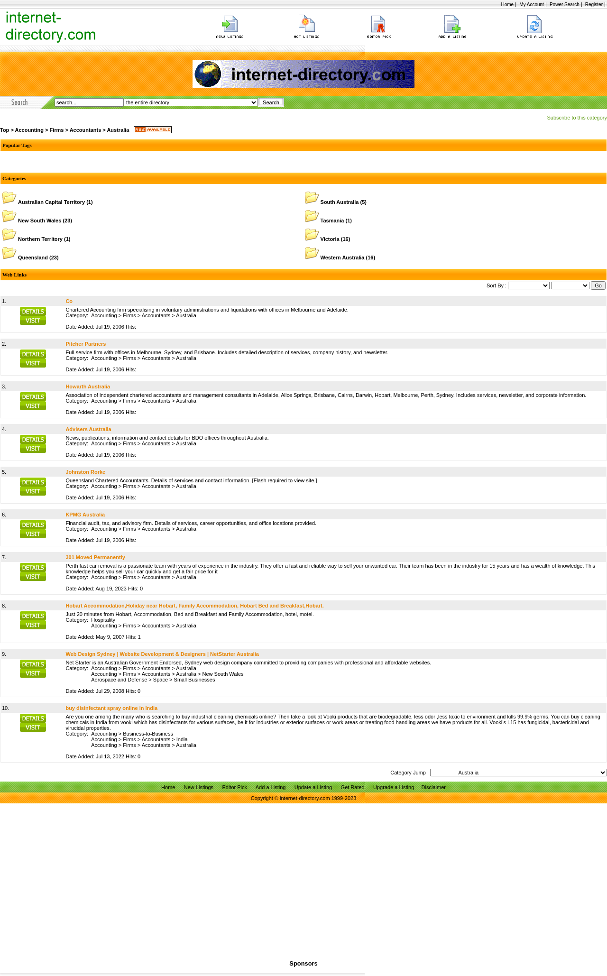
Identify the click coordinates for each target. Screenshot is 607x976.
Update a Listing (313, 787)
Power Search (564, 4)
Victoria (330, 239)
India (182, 739)
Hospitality (103, 620)
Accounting (29, 130)
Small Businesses (194, 679)
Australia (118, 130)
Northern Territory (40, 239)
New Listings (198, 787)
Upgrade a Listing (393, 787)
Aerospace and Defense (119, 679)
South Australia (340, 202)
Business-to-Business (148, 734)
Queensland (33, 257)
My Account (531, 4)
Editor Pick (234, 787)
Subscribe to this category (577, 117)
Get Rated (353, 787)
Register (594, 4)
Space (160, 679)
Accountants (85, 130)
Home (507, 4)
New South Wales (39, 220)
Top (4, 130)
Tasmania (332, 220)
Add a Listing (271, 787)
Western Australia (343, 257)
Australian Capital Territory (51, 202)
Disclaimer (434, 787)
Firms (57, 130)
